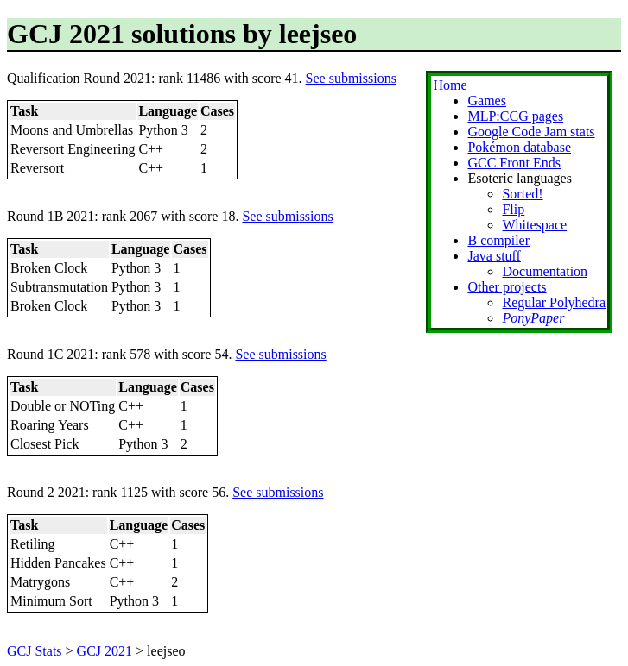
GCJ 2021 (104, 651)
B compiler (498, 240)
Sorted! (522, 193)
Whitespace (534, 224)
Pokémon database (519, 147)
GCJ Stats (34, 651)
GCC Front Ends (514, 162)
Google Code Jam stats (530, 131)
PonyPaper (533, 318)
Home (449, 85)
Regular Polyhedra (554, 302)
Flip (513, 209)
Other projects (506, 287)
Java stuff (493, 255)
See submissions (351, 78)
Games (486, 100)
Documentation (544, 271)
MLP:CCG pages (515, 116)
